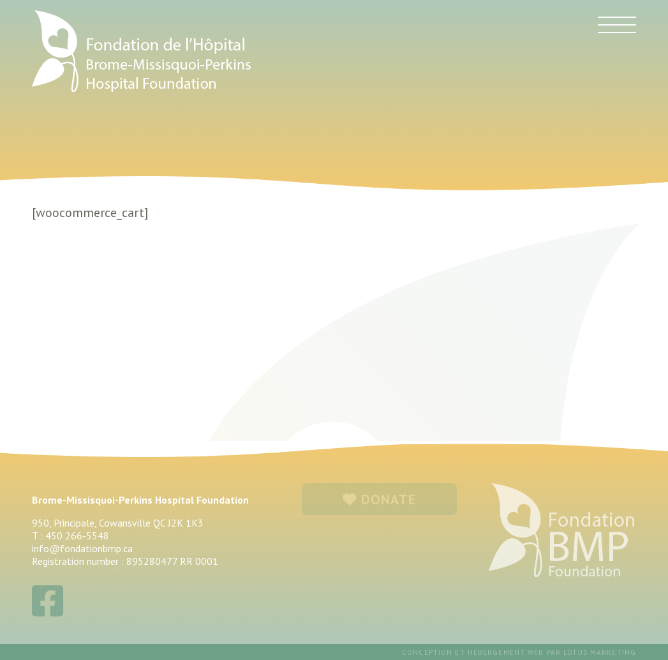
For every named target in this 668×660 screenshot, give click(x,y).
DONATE (379, 499)
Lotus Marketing (599, 652)
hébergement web (506, 652)
